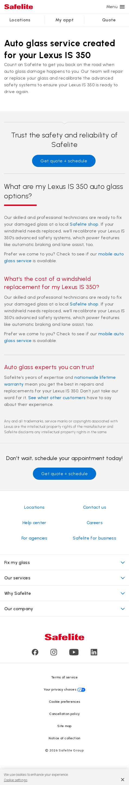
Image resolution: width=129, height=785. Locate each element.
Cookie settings (15, 780)
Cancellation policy (64, 714)
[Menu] (122, 6)
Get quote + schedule (63, 160)
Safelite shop (84, 224)
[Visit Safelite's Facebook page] (35, 653)
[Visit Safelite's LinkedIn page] (94, 653)
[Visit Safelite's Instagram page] (54, 653)
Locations (20, 19)
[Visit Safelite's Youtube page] (73, 653)
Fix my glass (64, 562)
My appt (64, 19)
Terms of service (64, 677)
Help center (34, 522)
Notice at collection (64, 738)
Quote (109, 19)
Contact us (94, 507)
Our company (64, 608)
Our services (64, 577)
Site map (64, 726)
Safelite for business (94, 538)
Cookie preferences (64, 702)
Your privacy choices (60, 689)
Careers (95, 522)
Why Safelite (64, 593)
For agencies (34, 538)
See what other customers (57, 397)
